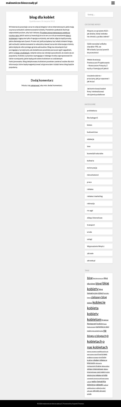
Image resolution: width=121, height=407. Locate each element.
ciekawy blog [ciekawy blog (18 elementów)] (99, 297)
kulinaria (90, 161)
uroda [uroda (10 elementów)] (104, 375)
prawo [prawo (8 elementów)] (104, 354)
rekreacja (91, 203)
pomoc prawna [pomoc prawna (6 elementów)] (92, 351)
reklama (90, 189)
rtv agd (90, 210)
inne (88, 146)
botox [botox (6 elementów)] (89, 298)
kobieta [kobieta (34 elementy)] (93, 308)
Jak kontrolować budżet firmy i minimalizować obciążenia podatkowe (96, 92)
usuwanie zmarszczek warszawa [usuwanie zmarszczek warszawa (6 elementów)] (98, 378)
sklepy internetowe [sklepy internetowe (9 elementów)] (95, 369)
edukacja (90, 139)
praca (89, 182)
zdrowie (90, 253)
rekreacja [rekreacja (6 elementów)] (98, 363)
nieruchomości (93, 175)
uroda (89, 232)
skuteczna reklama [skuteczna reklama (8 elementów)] (94, 375)
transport (91, 225)
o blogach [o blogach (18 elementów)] (100, 336)
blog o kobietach (22, 53)
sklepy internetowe (94, 218)
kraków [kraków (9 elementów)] (99, 323)
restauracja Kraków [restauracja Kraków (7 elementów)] (94, 366)
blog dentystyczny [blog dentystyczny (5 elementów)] (98, 278)
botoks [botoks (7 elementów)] (106, 293)
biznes (89, 125)
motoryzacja (92, 168)
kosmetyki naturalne (95, 153)
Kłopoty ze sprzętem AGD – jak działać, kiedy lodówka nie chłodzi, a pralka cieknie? (98, 34)
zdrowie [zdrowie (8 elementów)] (96, 391)
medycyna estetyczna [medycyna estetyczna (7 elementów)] (95, 331)
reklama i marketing (95, 196)
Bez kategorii (92, 118)
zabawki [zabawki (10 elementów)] (99, 384)
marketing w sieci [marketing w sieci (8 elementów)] (102, 327)
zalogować (35, 85)
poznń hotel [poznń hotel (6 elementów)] (98, 354)
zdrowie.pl (91, 260)
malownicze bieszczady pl (21, 2)
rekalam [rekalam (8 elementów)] (96, 360)
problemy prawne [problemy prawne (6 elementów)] (92, 357)
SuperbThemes (78, 404)
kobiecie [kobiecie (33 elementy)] (99, 302)
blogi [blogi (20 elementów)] (99, 283)
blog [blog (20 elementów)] (90, 278)
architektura (92, 111)
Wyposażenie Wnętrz (95, 246)
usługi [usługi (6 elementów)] (89, 382)
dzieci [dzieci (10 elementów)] (89, 303)
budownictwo (92, 132)
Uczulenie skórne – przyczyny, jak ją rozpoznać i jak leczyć (98, 79)
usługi (89, 239)
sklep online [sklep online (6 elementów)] (105, 366)
